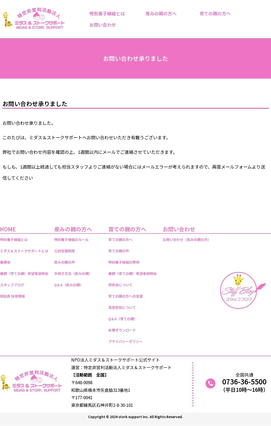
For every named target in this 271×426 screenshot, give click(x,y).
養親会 (5, 262)
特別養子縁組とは (107, 13)
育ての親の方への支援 (125, 296)
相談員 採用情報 (12, 296)
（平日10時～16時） (244, 389)
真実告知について (122, 307)
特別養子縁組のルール (71, 239)
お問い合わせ (103, 24)
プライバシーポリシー (125, 341)
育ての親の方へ (216, 13)
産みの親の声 (64, 262)
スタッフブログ (12, 284)
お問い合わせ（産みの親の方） (187, 239)
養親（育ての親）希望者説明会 (24, 273)
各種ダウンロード (122, 330)
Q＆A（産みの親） (68, 284)
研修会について (120, 284)
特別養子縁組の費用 (123, 262)
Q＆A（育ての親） (122, 318)
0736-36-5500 (244, 381)
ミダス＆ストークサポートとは (24, 250)
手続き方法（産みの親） (73, 273)
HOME (8, 229)
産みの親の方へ (162, 13)
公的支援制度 (64, 250)
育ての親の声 (118, 250)
